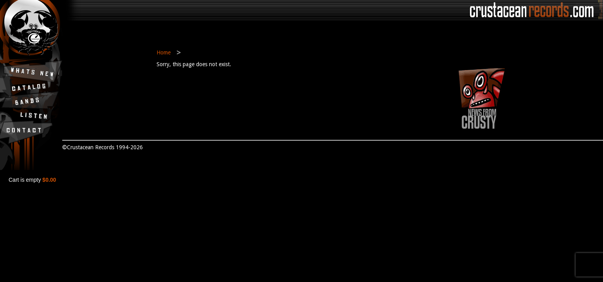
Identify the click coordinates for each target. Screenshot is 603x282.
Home (164, 52)
